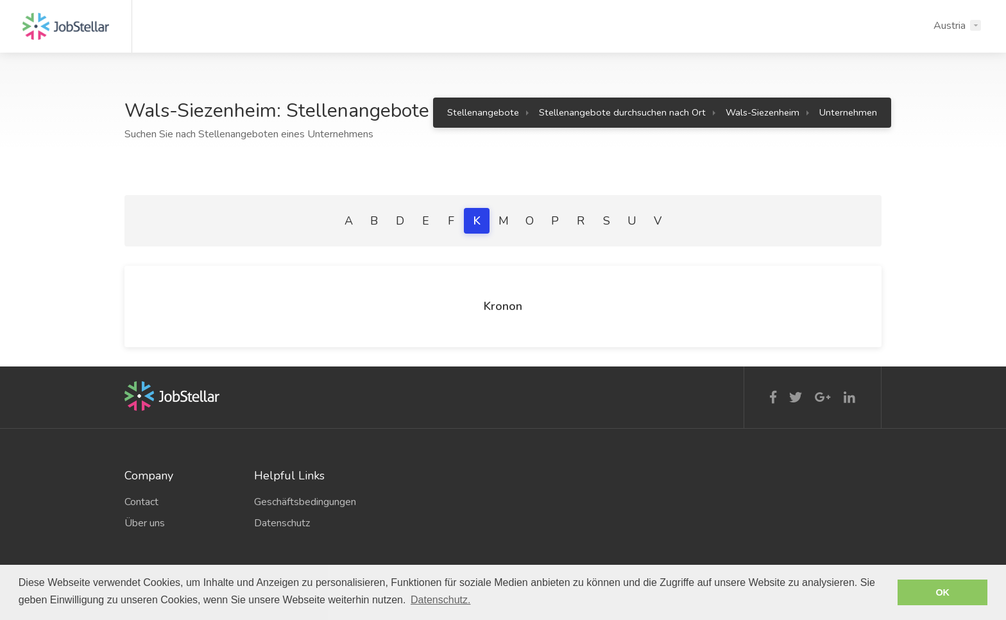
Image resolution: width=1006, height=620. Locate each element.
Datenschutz (282, 523)
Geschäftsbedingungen (305, 502)
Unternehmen (848, 112)
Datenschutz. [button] (440, 599)
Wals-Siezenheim (762, 112)
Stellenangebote (483, 112)
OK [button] (942, 592)
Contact (141, 502)
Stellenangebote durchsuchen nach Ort (622, 112)
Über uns (144, 523)
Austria (950, 26)
